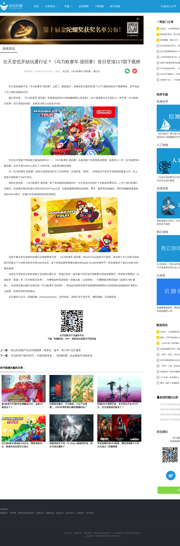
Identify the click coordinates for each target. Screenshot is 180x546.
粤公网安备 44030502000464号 (126, 533)
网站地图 (88, 533)
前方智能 (89, 513)
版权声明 (78, 533)
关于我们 (68, 533)
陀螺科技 (4, 513)
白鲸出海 (59, 513)
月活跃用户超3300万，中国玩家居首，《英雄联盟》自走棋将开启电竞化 (46, 355)
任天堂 (66, 71)
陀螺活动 (40, 513)
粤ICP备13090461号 (102, 533)
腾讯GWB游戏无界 (26, 513)
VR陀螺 (13, 513)
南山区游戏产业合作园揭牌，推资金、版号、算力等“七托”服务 (40, 350)
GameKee (69, 513)
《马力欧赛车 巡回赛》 (81, 71)
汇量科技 (80, 513)
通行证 (96, 71)
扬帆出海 (50, 513)
